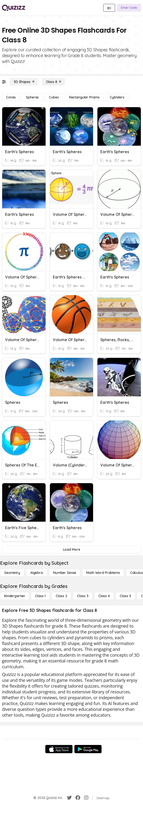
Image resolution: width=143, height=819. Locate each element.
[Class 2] (61, 596)
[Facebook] (77, 798)
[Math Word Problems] (103, 573)
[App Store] (58, 749)
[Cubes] (54, 97)
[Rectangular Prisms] (84, 97)
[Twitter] (69, 798)
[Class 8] (53, 82)
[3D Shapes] (24, 82)
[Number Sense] (64, 573)
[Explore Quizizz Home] (13, 8)
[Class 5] (125, 596)
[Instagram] (86, 798)
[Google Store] (88, 749)
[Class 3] (82, 596)
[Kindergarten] (14, 596)
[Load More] (71, 549)
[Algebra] (36, 573)
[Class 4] (104, 596)
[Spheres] (32, 97)
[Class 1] (40, 596)
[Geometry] (12, 573)
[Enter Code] (129, 8)
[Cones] (11, 97)
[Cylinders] (117, 97)
